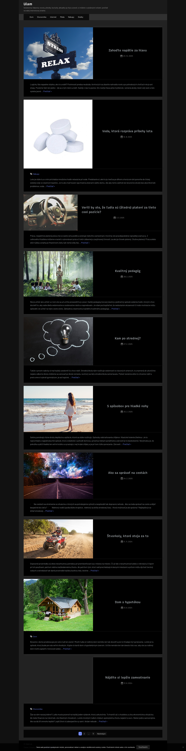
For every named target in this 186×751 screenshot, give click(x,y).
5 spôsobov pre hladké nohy (127, 406)
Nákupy (71, 17)
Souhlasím (143, 747)
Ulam (28, 4)
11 (93, 734)
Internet (53, 17)
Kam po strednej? (128, 338)
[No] (183, 747)
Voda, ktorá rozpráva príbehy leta (127, 131)
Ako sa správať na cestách (127, 473)
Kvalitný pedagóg (127, 271)
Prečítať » (47, 91)
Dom (31, 17)
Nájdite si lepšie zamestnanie (127, 677)
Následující (102, 734)
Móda (62, 17)
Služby (80, 17)
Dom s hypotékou (127, 602)
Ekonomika (41, 17)
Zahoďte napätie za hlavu (128, 50)
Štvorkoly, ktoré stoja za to (128, 536)
